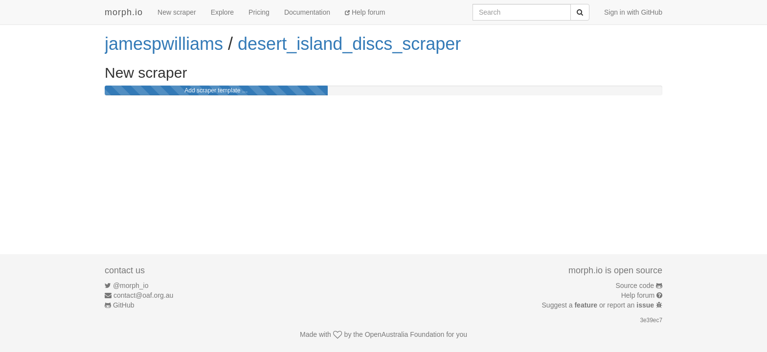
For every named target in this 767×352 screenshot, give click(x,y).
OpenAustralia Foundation (405, 334)
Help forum (365, 12)
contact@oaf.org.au (143, 295)
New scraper (177, 12)
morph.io (124, 12)
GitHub (124, 305)
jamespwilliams (164, 44)
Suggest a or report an (599, 305)
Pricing (259, 12)
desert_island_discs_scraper (349, 44)
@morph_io (131, 285)
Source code (635, 285)
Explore (222, 12)
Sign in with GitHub (633, 12)
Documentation (307, 12)
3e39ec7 (651, 320)
